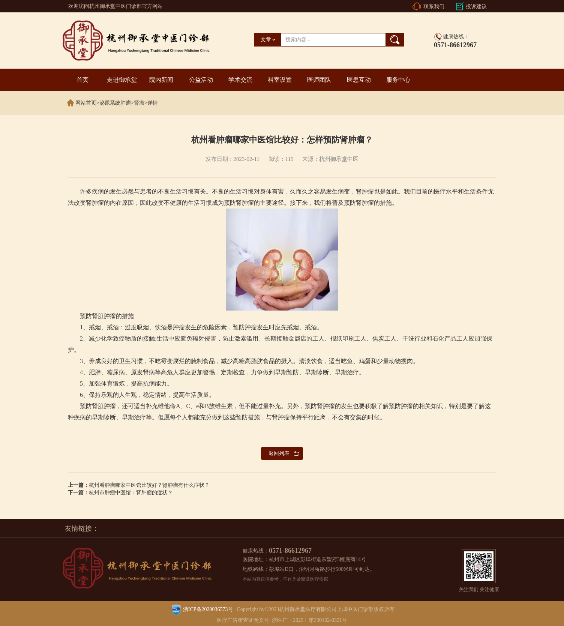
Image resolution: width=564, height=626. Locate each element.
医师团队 (319, 80)
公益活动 (201, 80)
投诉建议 (476, 6)
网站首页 (85, 103)
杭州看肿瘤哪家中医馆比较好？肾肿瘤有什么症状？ (149, 485)
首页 (82, 80)
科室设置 (280, 80)
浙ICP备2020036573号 (208, 609)
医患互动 (359, 80)
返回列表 (279, 453)
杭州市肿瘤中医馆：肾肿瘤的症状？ (131, 492)
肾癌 (139, 103)
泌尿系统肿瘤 (115, 103)
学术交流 (240, 80)
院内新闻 (161, 80)
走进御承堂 (122, 80)
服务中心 (398, 80)
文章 (266, 39)
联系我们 (433, 6)
